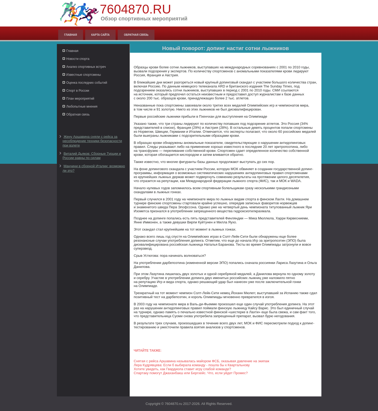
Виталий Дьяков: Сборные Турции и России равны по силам (92, 156)
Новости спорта (77, 59)
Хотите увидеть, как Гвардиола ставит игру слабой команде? (182, 369)
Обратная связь (136, 34)
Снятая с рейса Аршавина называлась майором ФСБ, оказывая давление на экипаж (202, 361)
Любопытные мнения (82, 106)
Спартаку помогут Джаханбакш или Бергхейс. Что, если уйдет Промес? (191, 373)
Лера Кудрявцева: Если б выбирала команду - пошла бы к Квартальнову (192, 365)
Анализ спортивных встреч (86, 67)
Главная (70, 34)
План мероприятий (80, 98)
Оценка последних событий (86, 83)
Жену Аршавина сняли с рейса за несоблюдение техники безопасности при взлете (92, 141)
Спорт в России (77, 90)
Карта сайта (100, 34)
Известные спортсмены (83, 75)
